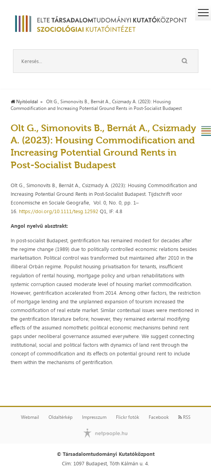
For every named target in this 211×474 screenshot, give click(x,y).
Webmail (30, 417)
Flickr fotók (127, 417)
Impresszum (94, 417)
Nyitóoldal (24, 102)
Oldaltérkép (61, 417)
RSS (184, 417)
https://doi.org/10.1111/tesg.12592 (58, 211)
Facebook (159, 417)
